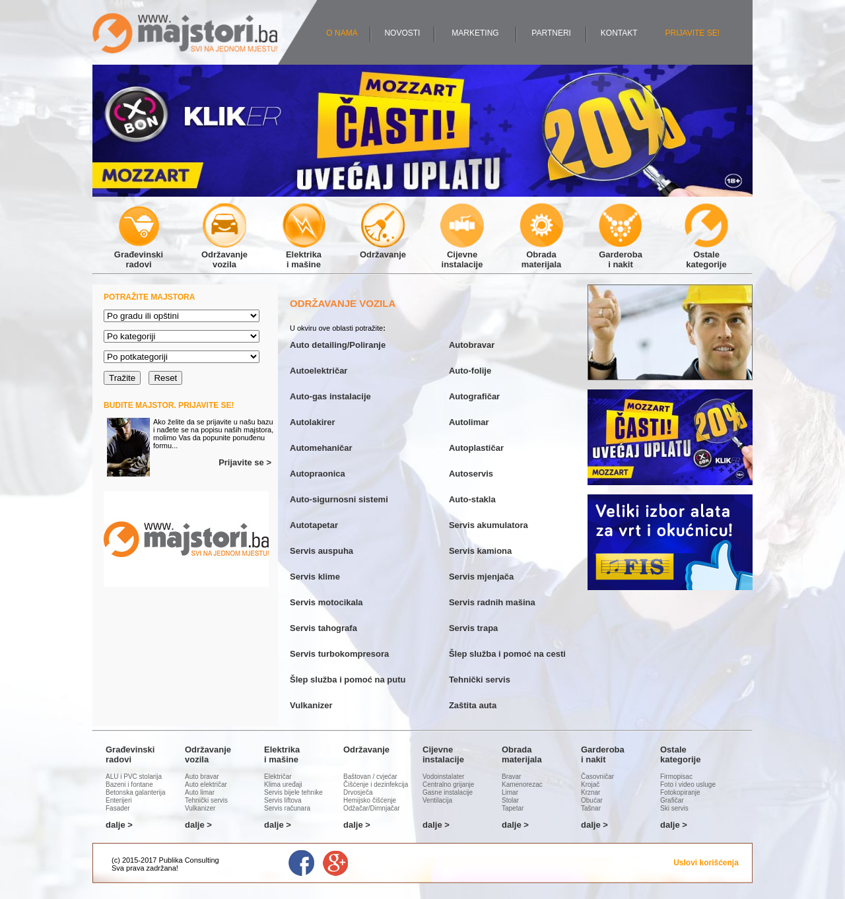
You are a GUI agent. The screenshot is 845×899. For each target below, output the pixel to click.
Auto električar (206, 784)
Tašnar (591, 808)
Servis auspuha (321, 551)
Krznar (590, 792)
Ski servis (674, 808)
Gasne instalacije (447, 792)
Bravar (511, 776)
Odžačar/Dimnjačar (371, 808)
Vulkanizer (311, 705)
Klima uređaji (283, 784)
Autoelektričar (318, 371)
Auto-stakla (472, 499)
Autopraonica (317, 474)
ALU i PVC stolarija (134, 776)
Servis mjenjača (481, 577)
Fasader (118, 808)
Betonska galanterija (136, 792)
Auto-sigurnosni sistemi (339, 499)
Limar (510, 792)
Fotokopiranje (680, 792)
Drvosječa (357, 792)
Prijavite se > (245, 462)
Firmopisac (676, 776)
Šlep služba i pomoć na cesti (507, 654)
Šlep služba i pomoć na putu (348, 679)
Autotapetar (314, 525)
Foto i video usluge (688, 784)
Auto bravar (202, 776)
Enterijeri (118, 800)
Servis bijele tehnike (293, 792)
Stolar (510, 800)
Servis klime (315, 577)
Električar (278, 776)
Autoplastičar (476, 448)
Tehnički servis (479, 679)
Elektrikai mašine (303, 254)
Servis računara (287, 808)
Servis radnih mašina (492, 602)
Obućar (592, 800)
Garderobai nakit (620, 254)
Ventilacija (437, 800)
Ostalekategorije (706, 254)
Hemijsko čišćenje (369, 800)
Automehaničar (321, 448)
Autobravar (471, 345)
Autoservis (471, 474)
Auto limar (200, 792)
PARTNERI (551, 33)
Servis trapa (473, 628)
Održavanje (383, 249)
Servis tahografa (323, 628)
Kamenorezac (522, 784)
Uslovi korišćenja (706, 862)
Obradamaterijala (541, 254)
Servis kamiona (480, 551)
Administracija (202, 868)
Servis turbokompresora (339, 654)
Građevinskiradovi (138, 254)
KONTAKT (619, 33)
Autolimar (469, 422)
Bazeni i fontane (129, 784)
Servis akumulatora (488, 525)
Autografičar (474, 396)
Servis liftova (283, 800)
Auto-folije (470, 371)
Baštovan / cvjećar (370, 776)
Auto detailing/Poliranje (338, 345)
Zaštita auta (472, 705)
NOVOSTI (402, 33)
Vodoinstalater (443, 776)
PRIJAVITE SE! (692, 33)
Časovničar (597, 776)
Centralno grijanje (448, 784)
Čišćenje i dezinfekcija (375, 784)
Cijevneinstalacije (462, 254)
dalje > (119, 825)
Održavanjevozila (224, 254)
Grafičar (672, 800)
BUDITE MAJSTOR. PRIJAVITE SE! (169, 405)
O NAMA (341, 33)
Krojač (590, 784)
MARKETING (475, 33)
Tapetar (513, 808)
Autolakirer (312, 422)
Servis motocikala (326, 602)
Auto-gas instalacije (330, 396)
